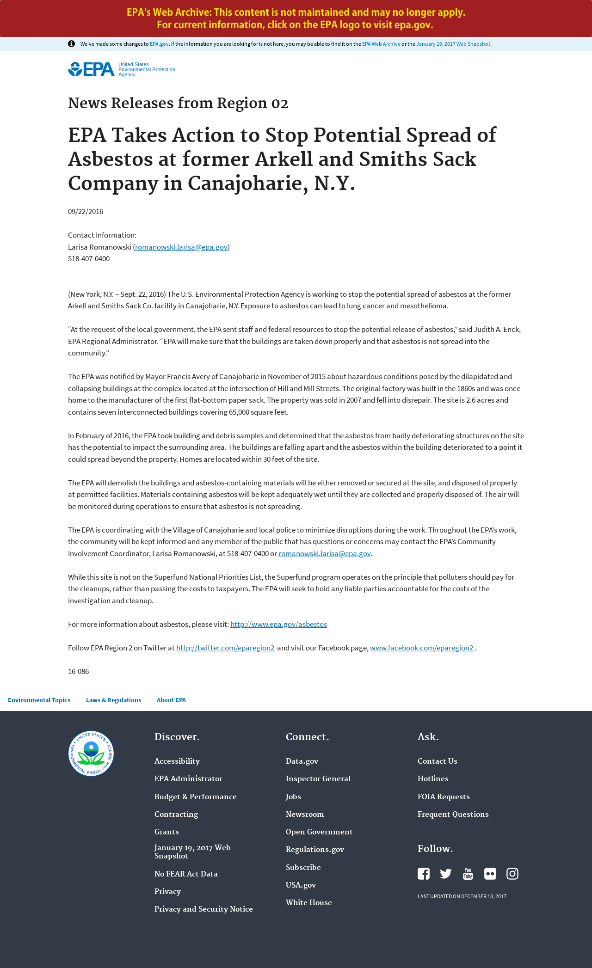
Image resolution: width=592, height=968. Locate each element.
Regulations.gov (315, 850)
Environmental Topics (39, 700)
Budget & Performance (195, 797)
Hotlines (433, 779)
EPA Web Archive (381, 43)
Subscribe (303, 868)
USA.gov (301, 886)
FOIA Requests (444, 797)
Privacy (167, 892)
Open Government (319, 832)
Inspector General (318, 779)
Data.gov (302, 762)
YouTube (468, 874)
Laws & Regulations (113, 700)
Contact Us (437, 762)
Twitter (446, 874)
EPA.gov (159, 43)
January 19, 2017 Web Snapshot (453, 43)
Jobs (293, 797)
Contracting (176, 815)
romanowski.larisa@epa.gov (181, 247)
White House (309, 903)
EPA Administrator (188, 779)
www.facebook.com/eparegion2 (421, 648)
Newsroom (305, 815)
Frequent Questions (453, 815)
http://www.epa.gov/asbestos (278, 624)
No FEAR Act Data (186, 874)
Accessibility (177, 762)
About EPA (171, 700)
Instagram (512, 874)
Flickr (490, 874)
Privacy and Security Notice (203, 910)
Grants (166, 832)
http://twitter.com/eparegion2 (225, 648)
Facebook (424, 874)
